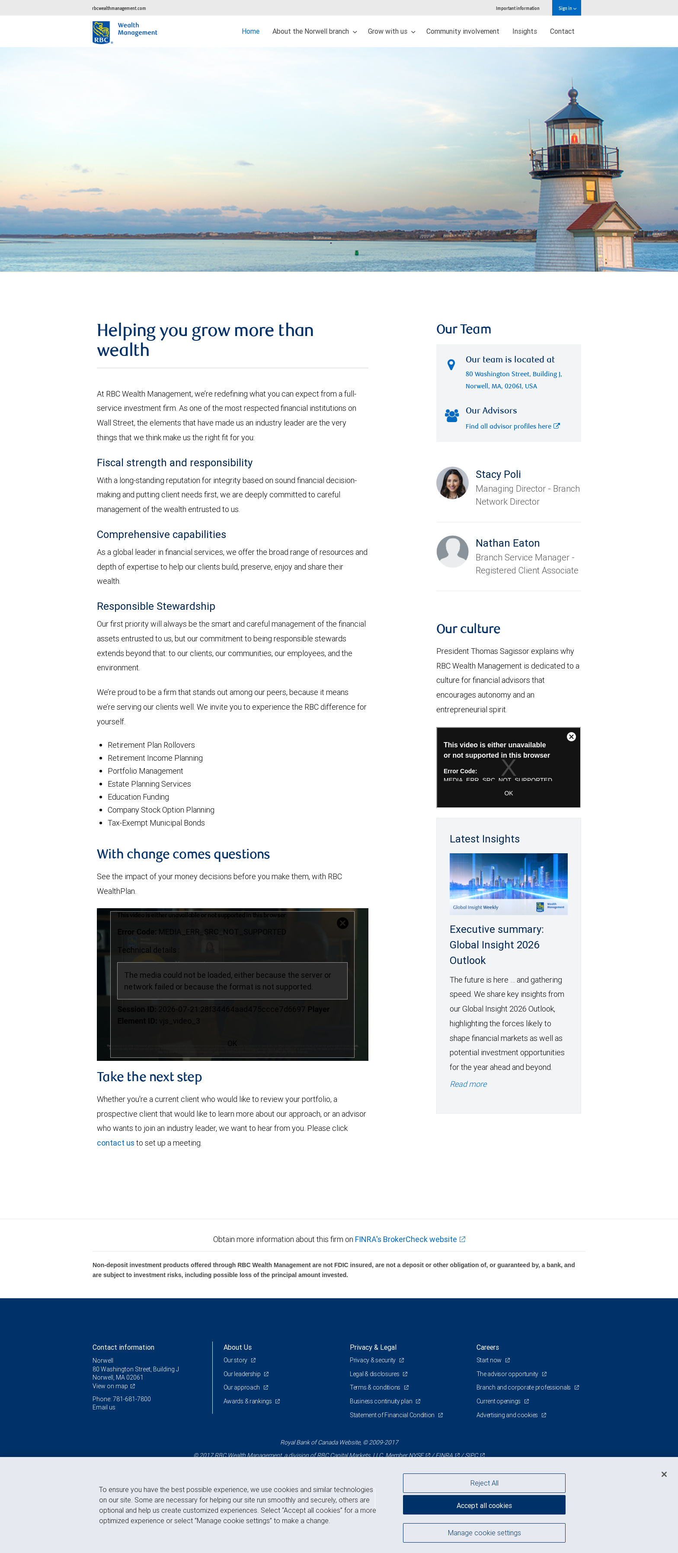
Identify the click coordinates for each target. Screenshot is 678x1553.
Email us (104, 1407)
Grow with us (392, 31)
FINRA (444, 1455)
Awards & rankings (248, 1401)
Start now (490, 1360)
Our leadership (243, 1374)
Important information (518, 8)
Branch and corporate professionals (524, 1387)
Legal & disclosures (375, 1374)
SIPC (471, 1455)
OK (232, 1043)
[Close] (664, 1474)
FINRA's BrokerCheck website (406, 1239)
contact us (115, 1143)
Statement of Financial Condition (393, 1415)
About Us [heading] (238, 1347)
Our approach (242, 1387)
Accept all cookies (484, 1505)
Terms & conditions (376, 1387)
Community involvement (462, 31)
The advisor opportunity (508, 1374)
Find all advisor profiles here (513, 427)
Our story (236, 1360)
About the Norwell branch (314, 31)
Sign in (567, 8)
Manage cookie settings (484, 1532)
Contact (562, 31)
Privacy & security (373, 1360)
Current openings (499, 1401)
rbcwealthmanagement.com (119, 8)
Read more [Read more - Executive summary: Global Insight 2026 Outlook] (468, 1084)
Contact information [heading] (123, 1347)
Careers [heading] (488, 1347)
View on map (110, 1386)
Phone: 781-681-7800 (122, 1399)
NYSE (416, 1455)
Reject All (484, 1483)
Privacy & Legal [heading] (373, 1347)
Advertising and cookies (508, 1415)
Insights (524, 31)
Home (250, 31)
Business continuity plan (381, 1401)
